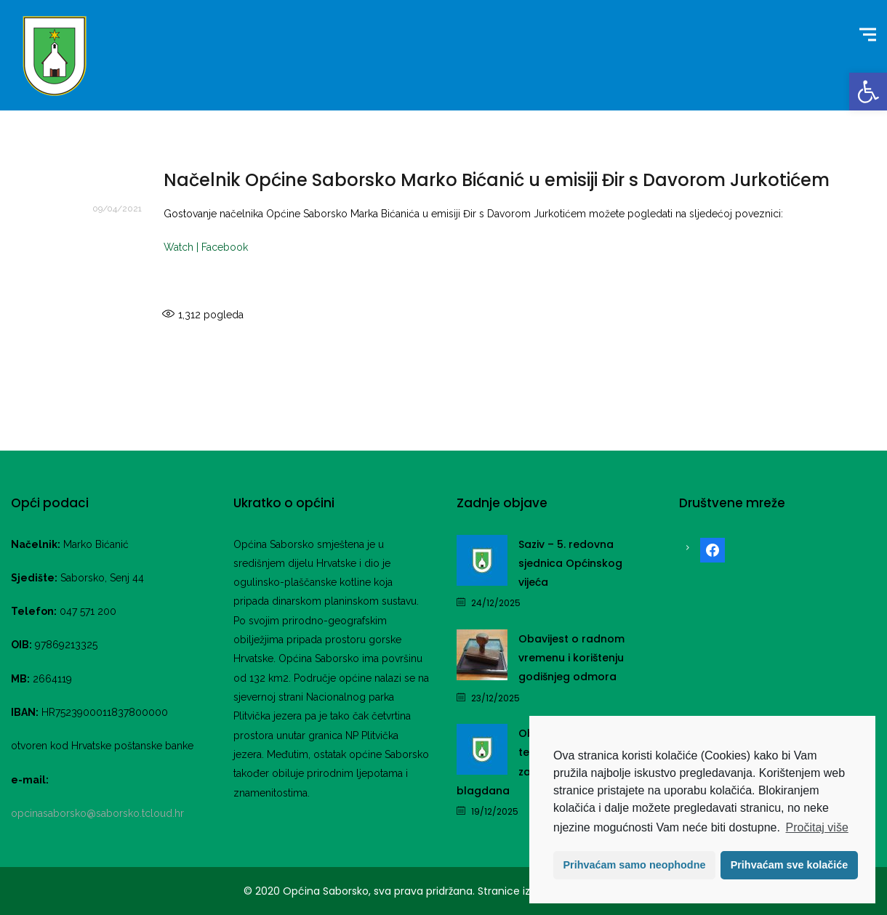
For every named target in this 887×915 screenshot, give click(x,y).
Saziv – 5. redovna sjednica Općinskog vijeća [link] (570, 563)
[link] (868, 91)
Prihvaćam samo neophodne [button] (634, 865)
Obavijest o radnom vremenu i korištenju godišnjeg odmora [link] (571, 658)
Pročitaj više (817, 827)
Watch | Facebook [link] (206, 247)
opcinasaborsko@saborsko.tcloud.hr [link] (97, 813)
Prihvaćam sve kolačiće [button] (789, 865)
